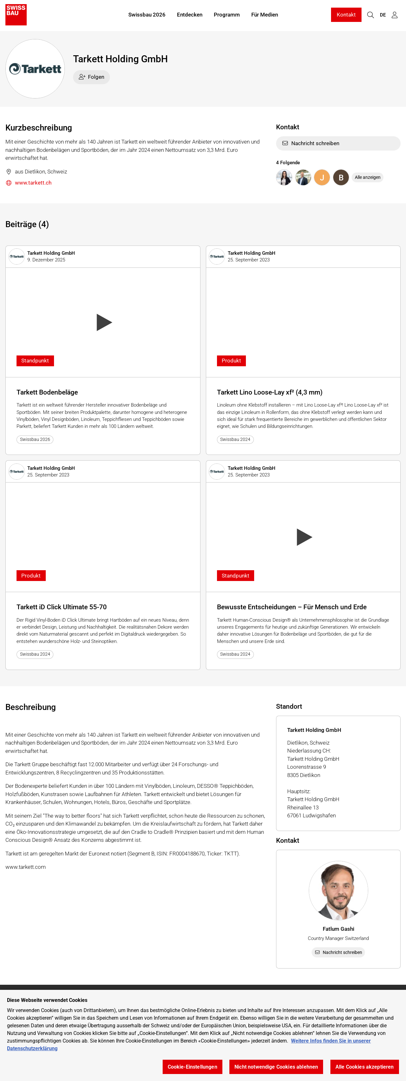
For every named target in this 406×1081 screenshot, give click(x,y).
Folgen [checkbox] (92, 77)
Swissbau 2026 (147, 15)
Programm (227, 15)
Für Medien (264, 15)
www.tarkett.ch (28, 183)
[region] (203, 1035)
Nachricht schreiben (310, 143)
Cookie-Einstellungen (192, 1067)
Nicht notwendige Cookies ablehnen (276, 1067)
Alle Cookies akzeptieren (364, 1067)
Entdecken (189, 15)
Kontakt (346, 15)
